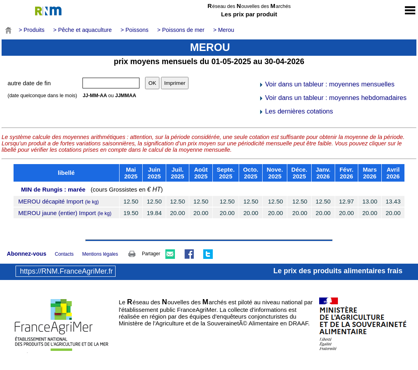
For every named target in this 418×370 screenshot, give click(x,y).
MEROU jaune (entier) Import (65, 212)
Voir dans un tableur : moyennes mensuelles (326, 84)
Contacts (64, 254)
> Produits (32, 30)
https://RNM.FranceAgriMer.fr (66, 271)
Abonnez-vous (26, 254)
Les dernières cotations (296, 111)
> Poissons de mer (180, 30)
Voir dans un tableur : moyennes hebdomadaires (333, 97)
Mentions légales (100, 254)
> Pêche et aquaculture (82, 30)
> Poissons (134, 30)
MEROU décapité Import (58, 201)
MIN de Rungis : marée (53, 189)
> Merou (223, 30)
